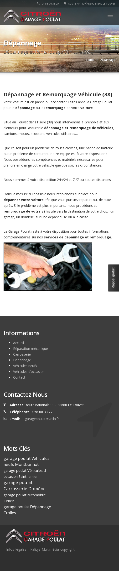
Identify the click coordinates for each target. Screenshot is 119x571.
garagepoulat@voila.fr (42, 418)
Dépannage (22, 360)
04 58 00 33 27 (48, 3)
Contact (19, 377)
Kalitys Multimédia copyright (52, 549)
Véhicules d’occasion (29, 371)
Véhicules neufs (25, 365)
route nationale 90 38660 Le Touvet (89, 3)
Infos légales (16, 549)
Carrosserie (22, 354)
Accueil (18, 342)
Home (90, 60)
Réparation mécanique (30, 348)
